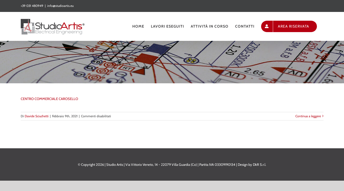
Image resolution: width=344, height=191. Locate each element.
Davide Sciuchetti (37, 116)
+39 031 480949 (32, 6)
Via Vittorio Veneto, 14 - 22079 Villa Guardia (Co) (161, 164)
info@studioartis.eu (60, 6)
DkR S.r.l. (259, 164)
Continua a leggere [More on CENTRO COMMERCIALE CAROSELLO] (308, 116)
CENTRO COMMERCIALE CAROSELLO (49, 99)
